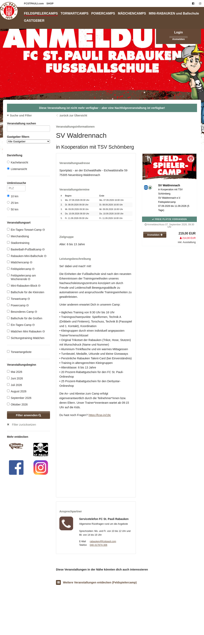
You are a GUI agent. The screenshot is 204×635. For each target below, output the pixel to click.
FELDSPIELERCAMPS (41, 13)
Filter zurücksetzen (24, 424)
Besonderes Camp (22, 311)
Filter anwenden (28, 415)
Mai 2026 (14, 371)
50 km (12, 209)
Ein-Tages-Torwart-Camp (26, 229)
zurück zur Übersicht (73, 115)
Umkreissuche (16, 183)
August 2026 (16, 391)
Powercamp (18, 305)
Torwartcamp (18, 298)
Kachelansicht (17, 162)
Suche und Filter (21, 115)
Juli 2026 (14, 385)
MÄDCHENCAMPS (132, 13)
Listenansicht (17, 169)
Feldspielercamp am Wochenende (21, 277)
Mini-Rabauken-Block (23, 285)
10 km (12, 196)
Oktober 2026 (17, 404)
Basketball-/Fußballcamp (26, 249)
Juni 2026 (15, 378)
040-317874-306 (98, 545)
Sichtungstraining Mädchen (25, 338)
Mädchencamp (19, 262)
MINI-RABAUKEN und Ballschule (174, 13)
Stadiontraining (18, 242)
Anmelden (178, 39)
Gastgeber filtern (28, 139)
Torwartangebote (19, 352)
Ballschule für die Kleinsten (25, 292)
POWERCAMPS (103, 13)
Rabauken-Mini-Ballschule (26, 256)
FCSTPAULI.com (34, 3)
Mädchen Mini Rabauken (26, 331)
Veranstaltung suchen (28, 124)
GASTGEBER (34, 20)
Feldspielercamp (20, 269)
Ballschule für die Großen (24, 318)
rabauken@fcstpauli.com (103, 541)
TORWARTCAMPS (74, 13)
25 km (12, 202)
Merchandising (18, 236)
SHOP (50, 3)
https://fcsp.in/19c (99, 415)
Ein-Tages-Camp (21, 324)
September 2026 (19, 398)
